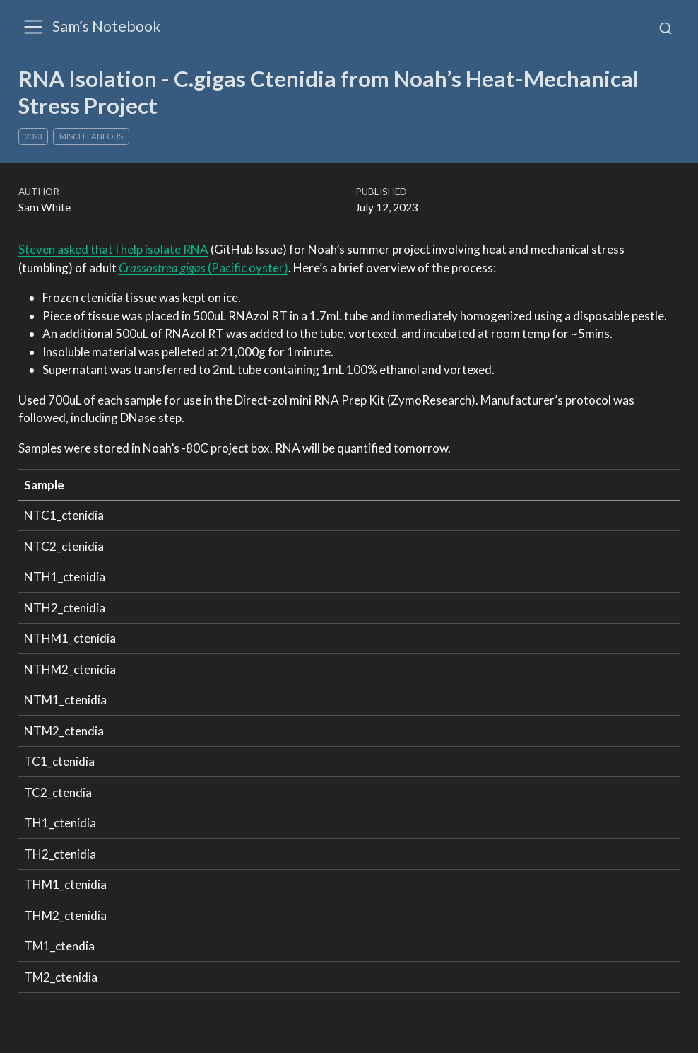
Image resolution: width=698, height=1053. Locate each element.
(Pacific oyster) (203, 267)
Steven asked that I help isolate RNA (113, 249)
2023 (33, 136)
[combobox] (665, 27)
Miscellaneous (91, 136)
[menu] (33, 27)
